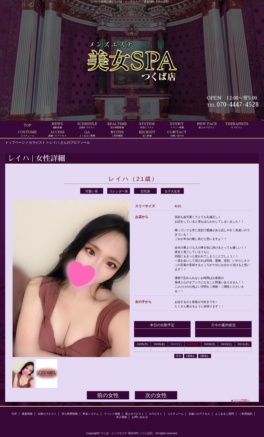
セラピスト (37, 142)
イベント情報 (112, 413)
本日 (178, 355)
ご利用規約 (245, 413)
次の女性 (156, 395)
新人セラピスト (134, 413)
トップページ (15, 142)
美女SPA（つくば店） (141, 433)
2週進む (204, 355)
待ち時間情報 (70, 413)
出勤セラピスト (47, 413)
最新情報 (27, 413)
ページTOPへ (241, 400)
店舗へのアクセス (199, 413)
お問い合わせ (140, 417)
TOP (27, 125)
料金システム (91, 413)
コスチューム (175, 413)
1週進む (190, 355)
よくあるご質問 (224, 413)
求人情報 (121, 417)
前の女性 (108, 395)
